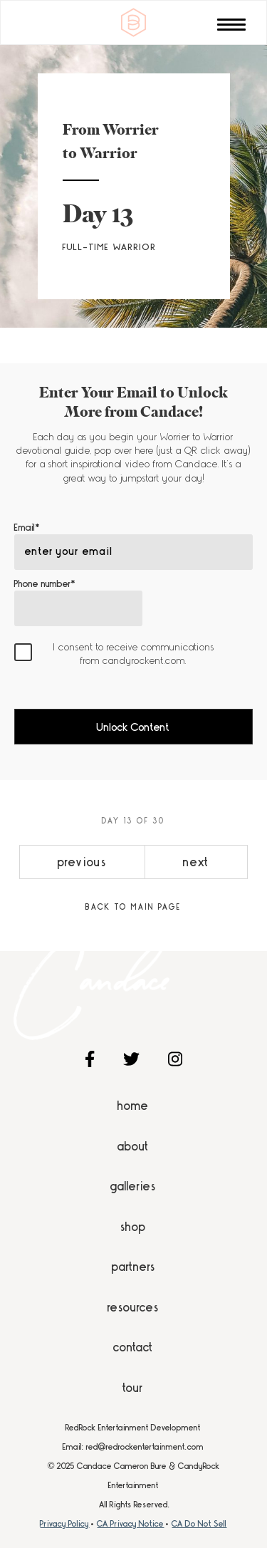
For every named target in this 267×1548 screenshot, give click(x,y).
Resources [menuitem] (133, 1307)
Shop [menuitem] (133, 1227)
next (196, 862)
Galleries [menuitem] (133, 1186)
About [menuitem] (133, 1146)
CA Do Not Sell (199, 1523)
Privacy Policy (64, 1523)
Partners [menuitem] (133, 1266)
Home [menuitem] (133, 1105)
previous (82, 862)
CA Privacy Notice (130, 1523)
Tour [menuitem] (133, 1388)
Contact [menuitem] (133, 1347)
